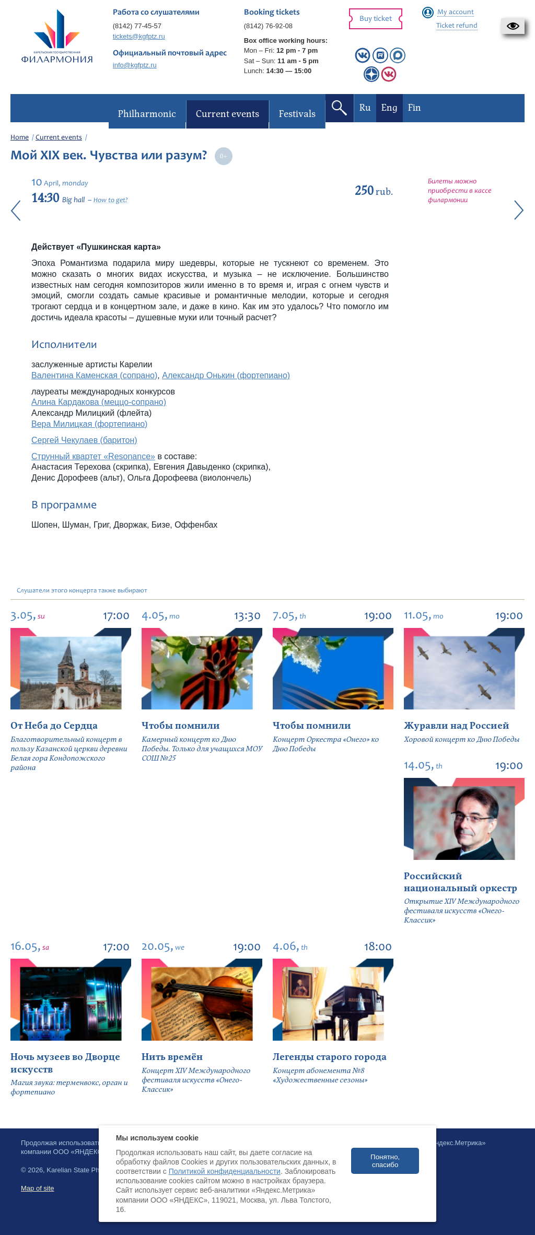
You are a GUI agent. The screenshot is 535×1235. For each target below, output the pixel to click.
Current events (59, 138)
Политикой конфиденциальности (225, 1171)
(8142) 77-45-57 (137, 26)
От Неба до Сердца (54, 726)
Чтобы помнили (181, 726)
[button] (513, 26)
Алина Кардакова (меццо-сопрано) (98, 402)
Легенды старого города (330, 1057)
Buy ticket (375, 19)
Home (19, 138)
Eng (389, 108)
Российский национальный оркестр (460, 882)
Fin (414, 108)
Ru (364, 108)
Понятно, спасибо (385, 1161)
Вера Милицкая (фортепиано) (89, 424)
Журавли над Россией (456, 726)
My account (455, 12)
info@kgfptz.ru (135, 65)
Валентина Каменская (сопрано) (94, 375)
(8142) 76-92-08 (268, 26)
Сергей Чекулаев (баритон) (84, 440)
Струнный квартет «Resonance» (93, 456)
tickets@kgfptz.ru (139, 36)
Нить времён (172, 1057)
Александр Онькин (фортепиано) (226, 375)
